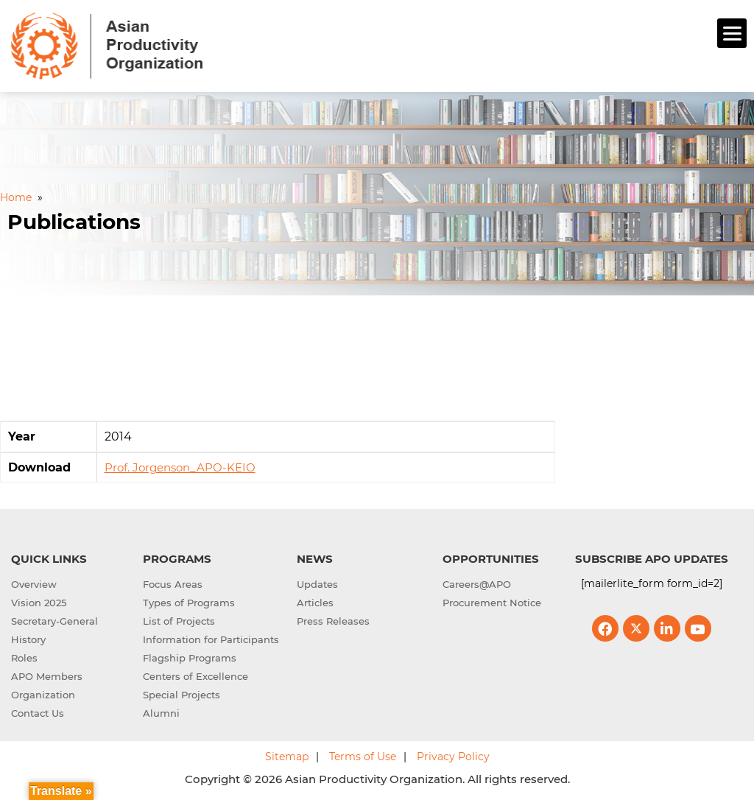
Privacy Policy (453, 756)
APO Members (46, 676)
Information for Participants (211, 639)
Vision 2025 (38, 602)
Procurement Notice (492, 602)
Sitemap (287, 756)
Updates (317, 584)
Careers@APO (477, 584)
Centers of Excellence (195, 676)
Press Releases (333, 621)
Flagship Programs (189, 658)
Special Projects (181, 695)
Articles (315, 602)
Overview (34, 584)
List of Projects (179, 621)
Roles (24, 658)
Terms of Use (362, 756)
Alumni (161, 713)
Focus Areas (172, 584)
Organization (43, 695)
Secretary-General (54, 621)
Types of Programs (189, 602)
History (28, 639)
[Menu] (732, 33)
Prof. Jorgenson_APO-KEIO (180, 467)
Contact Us (37, 713)
